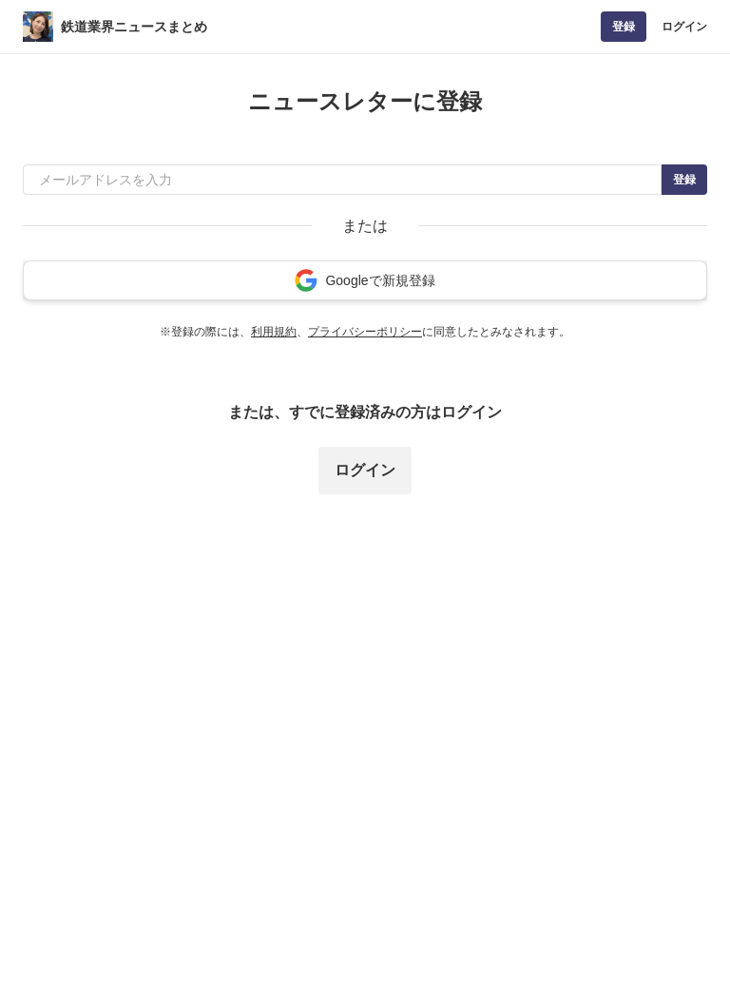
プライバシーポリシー (365, 331)
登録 (623, 26)
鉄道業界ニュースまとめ (134, 26)
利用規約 (274, 331)
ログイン (684, 26)
